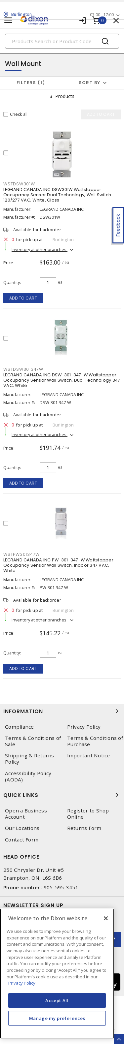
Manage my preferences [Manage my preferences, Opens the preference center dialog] (57, 1018)
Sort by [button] (90, 82)
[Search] (62, 41)
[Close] (106, 918)
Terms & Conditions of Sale (33, 741)
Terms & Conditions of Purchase (95, 741)
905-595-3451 (61, 887)
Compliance (19, 727)
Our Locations (22, 828)
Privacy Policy (84, 727)
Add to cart (23, 298)
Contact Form (21, 840)
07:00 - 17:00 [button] (102, 14)
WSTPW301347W (21, 554)
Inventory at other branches (39, 249)
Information (62, 711)
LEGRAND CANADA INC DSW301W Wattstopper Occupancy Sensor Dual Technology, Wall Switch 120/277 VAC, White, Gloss (57, 195)
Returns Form (84, 828)
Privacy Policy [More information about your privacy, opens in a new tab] (21, 983)
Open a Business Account (26, 813)
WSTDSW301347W (23, 369)
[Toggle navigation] (8, 20)
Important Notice (88, 755)
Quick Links (62, 795)
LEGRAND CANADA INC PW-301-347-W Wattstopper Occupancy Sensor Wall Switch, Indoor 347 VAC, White (58, 565)
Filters (31, 82)
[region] (57, 973)
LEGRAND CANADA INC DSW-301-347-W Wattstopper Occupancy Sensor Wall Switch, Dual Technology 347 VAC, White (61, 380)
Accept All (57, 1000)
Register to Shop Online (88, 813)
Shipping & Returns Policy (29, 758)
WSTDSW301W (19, 184)
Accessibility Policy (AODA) (28, 776)
